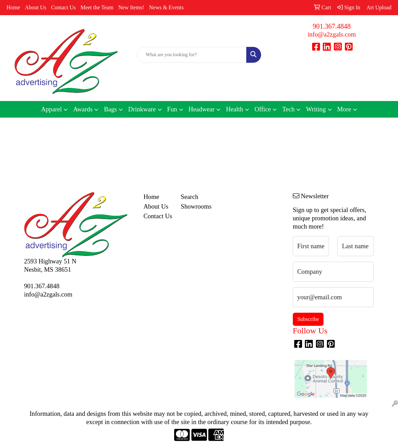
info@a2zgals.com (332, 34)
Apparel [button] (51, 109)
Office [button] (263, 109)
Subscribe (308, 319)
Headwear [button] (202, 109)
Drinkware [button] (142, 109)
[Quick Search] (192, 55)
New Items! (131, 7)
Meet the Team (96, 7)
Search (189, 196)
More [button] (344, 109)
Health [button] (234, 109)
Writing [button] (316, 109)
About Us (35, 7)
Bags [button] (110, 109)
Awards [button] (82, 109)
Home (13, 7)
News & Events (166, 7)
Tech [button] (288, 109)
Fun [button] (172, 109)
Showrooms (195, 206)
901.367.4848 (332, 26)
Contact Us (63, 7)
